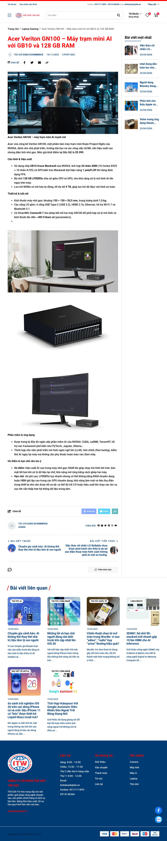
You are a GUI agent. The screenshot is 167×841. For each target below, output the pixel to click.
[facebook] (99, 525)
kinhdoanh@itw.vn (133, 4)
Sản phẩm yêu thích (28, 4)
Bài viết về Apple (20, 671)
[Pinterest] (109, 525)
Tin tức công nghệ (60, 601)
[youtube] (116, 525)
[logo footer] (27, 764)
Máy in (133, 773)
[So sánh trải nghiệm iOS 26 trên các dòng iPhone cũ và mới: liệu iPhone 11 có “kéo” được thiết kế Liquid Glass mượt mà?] (24, 681)
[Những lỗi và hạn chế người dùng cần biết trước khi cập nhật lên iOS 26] (63, 611)
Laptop (133, 778)
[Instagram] (112, 525)
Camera (134, 761)
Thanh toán (101, 773)
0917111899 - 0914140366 (107, 4)
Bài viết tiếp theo (104, 541)
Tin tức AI (17, 601)
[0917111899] (158, 819)
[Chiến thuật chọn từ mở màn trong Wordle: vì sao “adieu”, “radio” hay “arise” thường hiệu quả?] (103, 611)
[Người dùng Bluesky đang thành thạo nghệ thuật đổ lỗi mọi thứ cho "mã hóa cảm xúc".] (131, 87)
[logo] (28, 15)
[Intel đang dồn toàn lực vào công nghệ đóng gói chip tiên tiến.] (131, 68)
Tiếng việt (152, 4)
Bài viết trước (19, 541)
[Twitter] (105, 525)
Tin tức (99, 778)
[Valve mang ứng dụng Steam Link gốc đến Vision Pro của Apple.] (131, 124)
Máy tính (134, 767)
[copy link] (47, 62)
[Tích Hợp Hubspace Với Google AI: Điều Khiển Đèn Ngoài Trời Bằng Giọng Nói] (63, 681)
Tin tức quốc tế (99, 601)
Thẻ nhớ (134, 784)
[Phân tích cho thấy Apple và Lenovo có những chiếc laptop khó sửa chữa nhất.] (131, 105)
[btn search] (119, 15)
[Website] (102, 525)
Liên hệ (99, 784)
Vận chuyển (101, 767)
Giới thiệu (100, 761)
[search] (85, 15)
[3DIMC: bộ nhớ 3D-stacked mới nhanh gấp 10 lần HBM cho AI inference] (142, 611)
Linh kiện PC (136, 601)
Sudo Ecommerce (33, 54)
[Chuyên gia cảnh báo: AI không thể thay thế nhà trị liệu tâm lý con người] (24, 611)
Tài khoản (12, 4)
